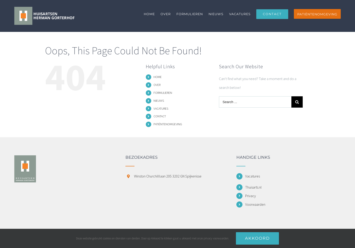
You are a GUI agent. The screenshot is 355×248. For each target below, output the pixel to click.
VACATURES (161, 108)
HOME (158, 77)
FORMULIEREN (163, 93)
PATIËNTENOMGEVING (168, 124)
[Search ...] (255, 102)
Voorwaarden (255, 204)
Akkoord (257, 238)
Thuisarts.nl (253, 187)
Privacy (250, 196)
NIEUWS (159, 101)
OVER (157, 85)
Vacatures (252, 176)
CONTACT (160, 116)
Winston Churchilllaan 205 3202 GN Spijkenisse (167, 176)
